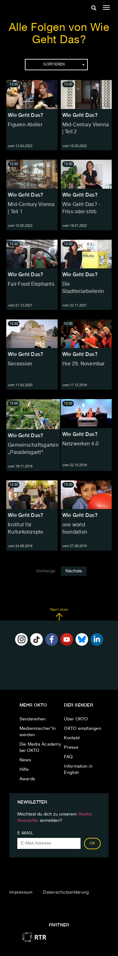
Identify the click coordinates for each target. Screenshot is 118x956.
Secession (20, 364)
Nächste (73, 571)
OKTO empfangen (82, 728)
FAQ (68, 757)
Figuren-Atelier (25, 125)
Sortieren (63, 64)
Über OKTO (76, 719)
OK (92, 843)
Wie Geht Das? (25, 115)
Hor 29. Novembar (83, 364)
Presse (71, 747)
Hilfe (24, 769)
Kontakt (72, 738)
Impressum (20, 892)
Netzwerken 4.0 (80, 444)
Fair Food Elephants (31, 284)
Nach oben (59, 614)
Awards (27, 779)
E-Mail (25, 833)
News (25, 760)
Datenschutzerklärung (66, 892)
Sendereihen (33, 719)
